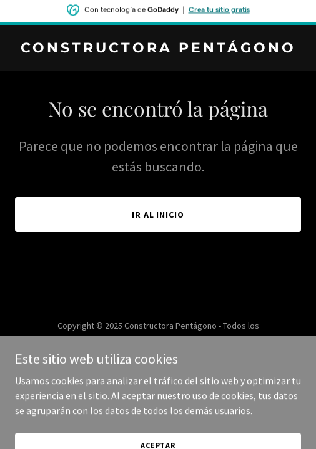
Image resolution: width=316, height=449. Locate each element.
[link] (158, 48)
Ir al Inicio (158, 214)
